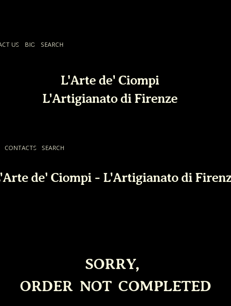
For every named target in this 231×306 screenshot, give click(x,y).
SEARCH (52, 44)
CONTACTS (21, 148)
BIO (30, 44)
